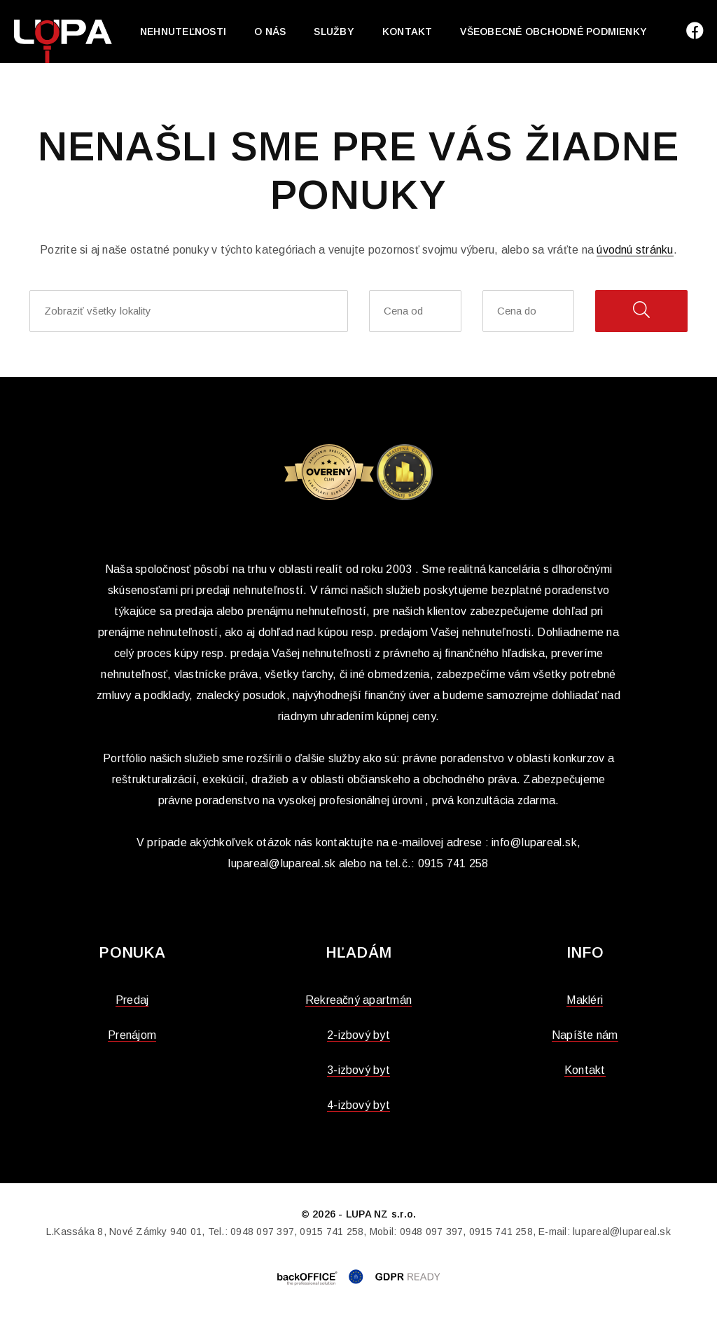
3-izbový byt (358, 1070)
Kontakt (407, 31)
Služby (334, 31)
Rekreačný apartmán (358, 1000)
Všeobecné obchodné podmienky (553, 31)
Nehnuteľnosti (183, 31)
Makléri (584, 1000)
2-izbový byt (358, 1035)
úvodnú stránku (635, 250)
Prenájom (132, 1035)
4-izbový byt (358, 1105)
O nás (270, 31)
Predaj (132, 1000)
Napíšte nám (585, 1035)
